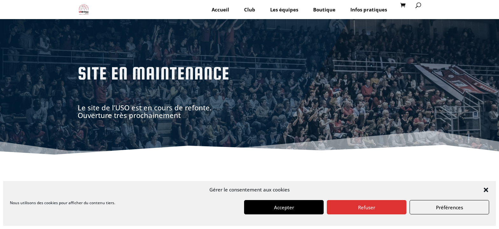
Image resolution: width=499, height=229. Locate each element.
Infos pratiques (368, 9)
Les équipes (284, 9)
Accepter (284, 207)
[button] (486, 190)
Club (249, 9)
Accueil (220, 9)
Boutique (324, 9)
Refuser (366, 207)
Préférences (449, 207)
